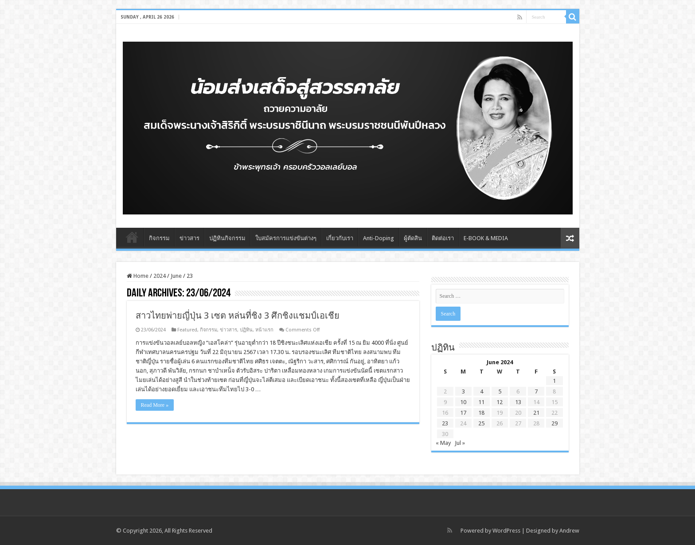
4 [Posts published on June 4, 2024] (481, 391)
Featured (187, 330)
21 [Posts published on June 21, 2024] (536, 412)
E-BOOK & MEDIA (486, 238)
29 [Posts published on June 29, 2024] (554, 423)
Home (132, 237)
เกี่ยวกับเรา (339, 238)
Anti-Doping (378, 238)
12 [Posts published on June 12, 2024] (499, 402)
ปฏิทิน (246, 330)
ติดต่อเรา (443, 238)
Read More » (155, 405)
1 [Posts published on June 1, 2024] (554, 381)
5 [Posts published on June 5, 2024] (499, 391)
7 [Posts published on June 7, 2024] (536, 391)
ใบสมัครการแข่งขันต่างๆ (285, 238)
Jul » (460, 443)
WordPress (506, 530)
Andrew (569, 530)
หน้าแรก (264, 330)
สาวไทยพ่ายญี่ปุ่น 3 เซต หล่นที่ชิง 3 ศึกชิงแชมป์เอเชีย (238, 315)
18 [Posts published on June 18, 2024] (481, 412)
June (176, 275)
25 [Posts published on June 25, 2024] (481, 423)
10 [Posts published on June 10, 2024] (463, 402)
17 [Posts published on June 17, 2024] (463, 412)
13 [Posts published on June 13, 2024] (518, 402)
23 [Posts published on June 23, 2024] (445, 423)
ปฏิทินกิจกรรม (227, 238)
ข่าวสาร (189, 238)
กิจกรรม (159, 238)
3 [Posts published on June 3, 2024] (463, 391)
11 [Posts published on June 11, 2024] (481, 402)
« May (443, 443)
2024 (159, 275)
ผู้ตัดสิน (413, 238)
